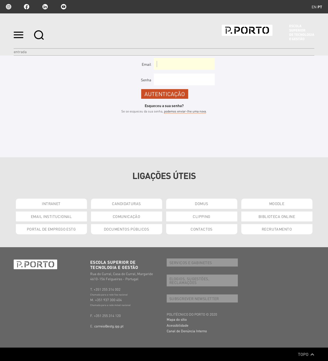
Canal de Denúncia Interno (187, 331)
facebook (26, 6)
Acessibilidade (177, 325)
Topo (306, 354)
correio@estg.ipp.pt (108, 326)
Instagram (8, 6)
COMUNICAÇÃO (126, 216)
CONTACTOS (202, 229)
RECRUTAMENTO (277, 229)
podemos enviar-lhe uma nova (185, 111)
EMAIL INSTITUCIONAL (51, 216)
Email (146, 64)
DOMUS (201, 203)
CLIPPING (201, 216)
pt (320, 6)
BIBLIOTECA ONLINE (276, 216)
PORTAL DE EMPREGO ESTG (51, 229)
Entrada (20, 51)
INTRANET (51, 203)
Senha (146, 79)
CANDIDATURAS (126, 203)
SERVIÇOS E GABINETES (190, 262)
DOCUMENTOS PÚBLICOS (126, 229)
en (314, 6)
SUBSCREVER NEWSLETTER (194, 298)
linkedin (45, 6)
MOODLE (277, 203)
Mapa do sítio (177, 319)
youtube (63, 6)
